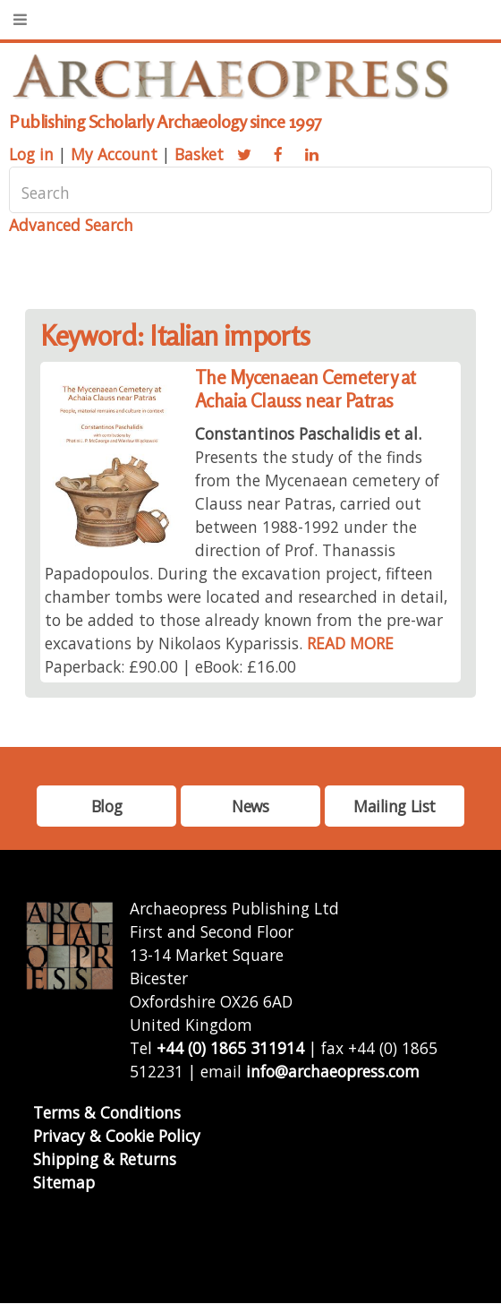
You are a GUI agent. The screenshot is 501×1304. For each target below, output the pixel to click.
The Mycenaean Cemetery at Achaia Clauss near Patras (305, 389)
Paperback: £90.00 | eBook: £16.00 (170, 666)
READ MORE (350, 643)
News (250, 806)
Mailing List (394, 806)
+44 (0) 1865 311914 (230, 1048)
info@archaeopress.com (333, 1071)
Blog (106, 806)
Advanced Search (71, 225)
